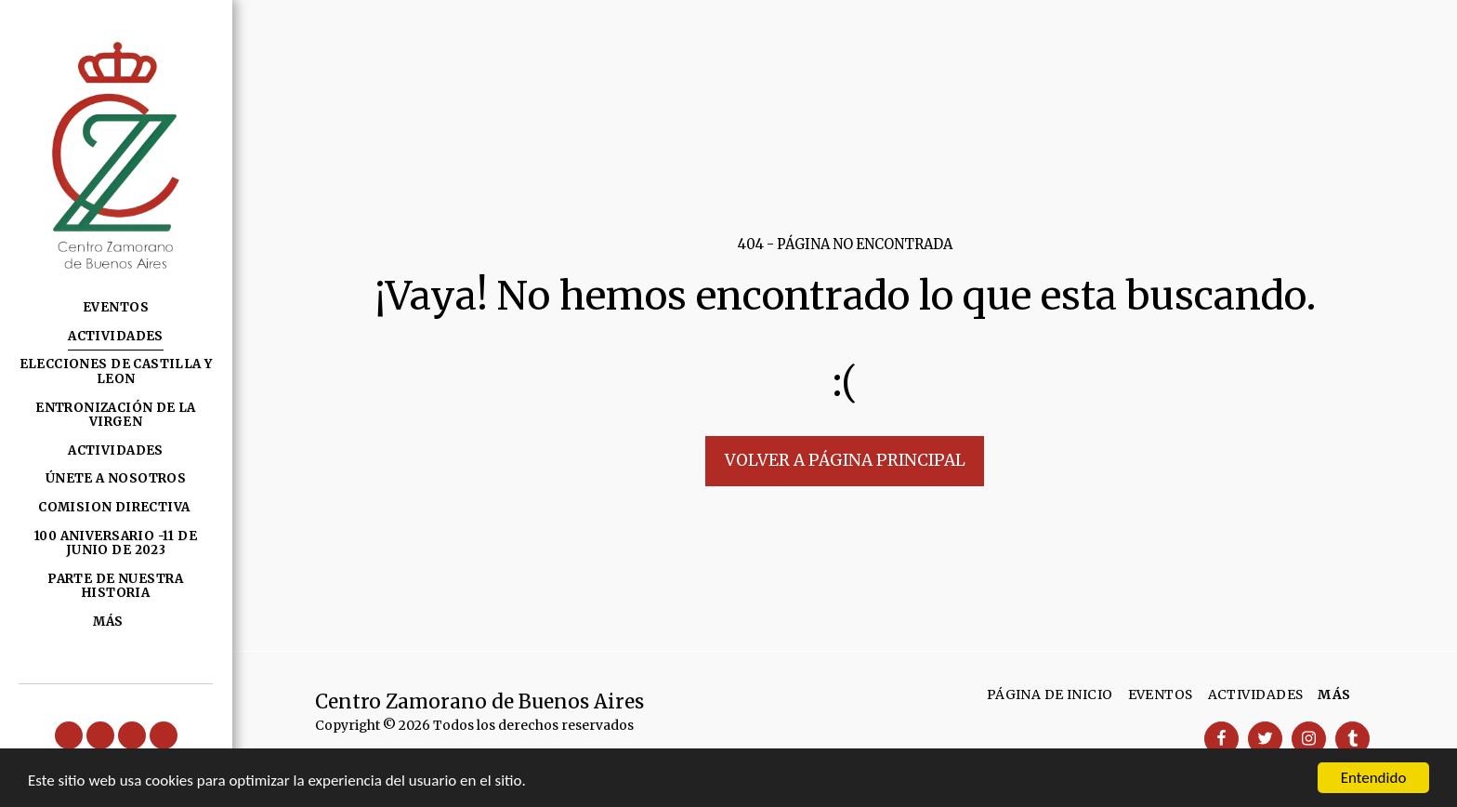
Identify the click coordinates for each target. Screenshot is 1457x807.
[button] (69, 735)
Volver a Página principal (845, 460)
